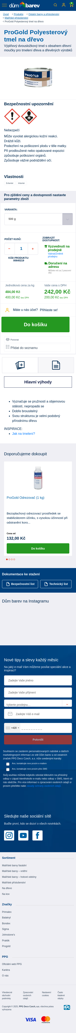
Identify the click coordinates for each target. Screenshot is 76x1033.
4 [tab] (14, 559)
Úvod (6, 14)
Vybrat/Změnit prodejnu (55, 255)
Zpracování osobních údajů (28, 995)
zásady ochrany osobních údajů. (44, 786)
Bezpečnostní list (20, 584)
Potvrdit (38, 739)
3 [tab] (12, 559)
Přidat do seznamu (21, 347)
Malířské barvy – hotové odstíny (19, 877)
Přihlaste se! (49, 310)
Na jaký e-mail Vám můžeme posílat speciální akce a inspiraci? (37, 668)
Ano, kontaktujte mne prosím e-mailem (29, 763)
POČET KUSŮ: (12, 239)
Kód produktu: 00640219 (18, 259)
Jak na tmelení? (23, 433)
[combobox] (12, 728)
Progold (6, 946)
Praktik (6, 940)
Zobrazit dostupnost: (51, 239)
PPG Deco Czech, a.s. (29, 1006)
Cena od (11, 533)
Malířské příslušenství (16, 18)
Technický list (56, 584)
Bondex (6, 923)
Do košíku (35, 324)
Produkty (18, 14)
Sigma (5, 929)
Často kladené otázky (61, 995)
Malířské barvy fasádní (14, 865)
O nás (5, 975)
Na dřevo (7, 888)
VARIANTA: (10, 209)
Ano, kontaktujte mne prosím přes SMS (29, 769)
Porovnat (12, 339)
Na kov (6, 894)
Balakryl (6, 917)
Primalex (7, 912)
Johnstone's (8, 934)
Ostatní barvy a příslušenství (43, 14)
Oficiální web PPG (12, 964)
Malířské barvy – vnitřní (14, 871)
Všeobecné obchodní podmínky (7, 995)
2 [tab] (9, 559)
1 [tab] (7, 559)
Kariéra (6, 970)
